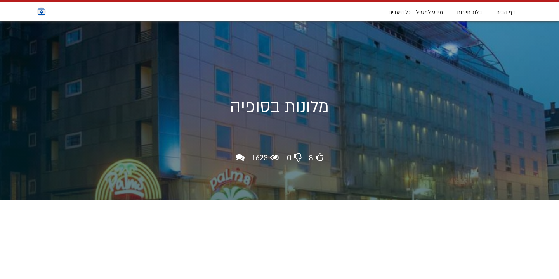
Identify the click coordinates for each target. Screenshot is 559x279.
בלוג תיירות (469, 12)
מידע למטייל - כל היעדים (415, 12)
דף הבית (505, 12)
